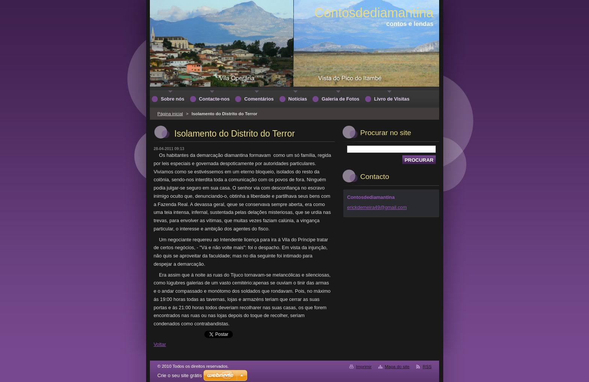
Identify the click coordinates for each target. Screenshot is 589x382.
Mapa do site (397, 366)
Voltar (160, 344)
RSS (427, 366)
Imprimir (364, 366)
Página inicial (170, 113)
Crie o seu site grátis (179, 375)
